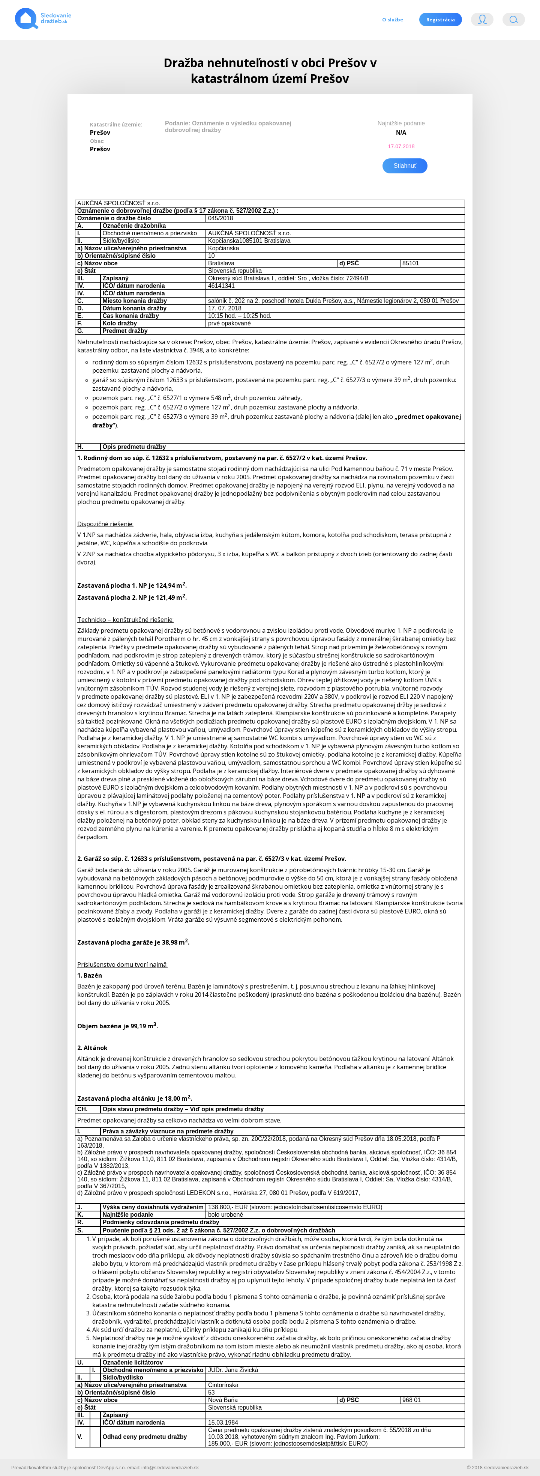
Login (482, 21)
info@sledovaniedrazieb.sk (170, 1466)
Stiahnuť (405, 164)
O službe (391, 19)
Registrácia (440, 19)
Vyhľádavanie (513, 21)
